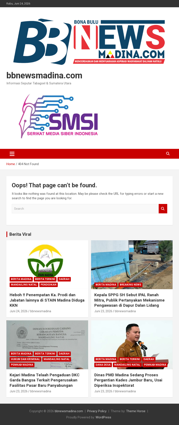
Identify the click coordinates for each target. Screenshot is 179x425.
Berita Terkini (45, 279)
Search (163, 209)
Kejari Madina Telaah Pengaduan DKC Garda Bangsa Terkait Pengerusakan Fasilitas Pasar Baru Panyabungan (45, 380)
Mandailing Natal (24, 284)
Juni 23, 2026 (103, 311)
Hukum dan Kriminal (25, 359)
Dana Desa (103, 364)
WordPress (103, 417)
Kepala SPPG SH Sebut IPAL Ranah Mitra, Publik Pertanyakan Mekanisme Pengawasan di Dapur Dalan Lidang (129, 300)
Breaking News (130, 284)
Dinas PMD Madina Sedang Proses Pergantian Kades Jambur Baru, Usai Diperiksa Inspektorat (128, 380)
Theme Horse (135, 411)
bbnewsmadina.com (44, 75)
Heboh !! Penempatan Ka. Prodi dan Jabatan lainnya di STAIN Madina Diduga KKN (47, 300)
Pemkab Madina (22, 364)
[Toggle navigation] (12, 154)
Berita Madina (21, 279)
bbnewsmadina (40, 311)
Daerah (64, 279)
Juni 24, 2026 (19, 311)
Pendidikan (48, 284)
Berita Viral (20, 234)
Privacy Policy (97, 411)
